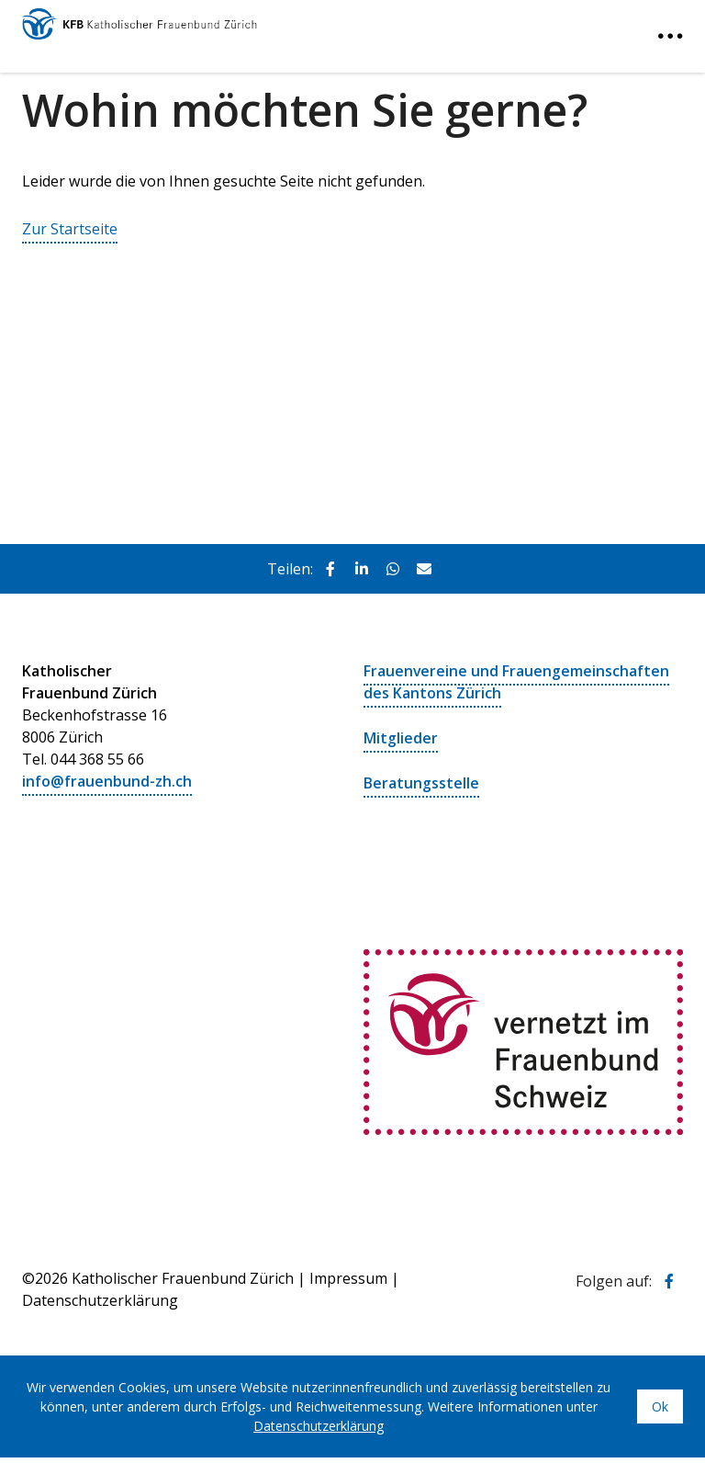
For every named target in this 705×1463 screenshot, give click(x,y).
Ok (660, 1403)
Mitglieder (401, 736)
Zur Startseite (70, 229)
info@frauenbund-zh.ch (107, 780)
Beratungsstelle (421, 780)
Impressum (348, 1275)
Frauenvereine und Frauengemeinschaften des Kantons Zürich (517, 681)
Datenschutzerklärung (318, 1422)
